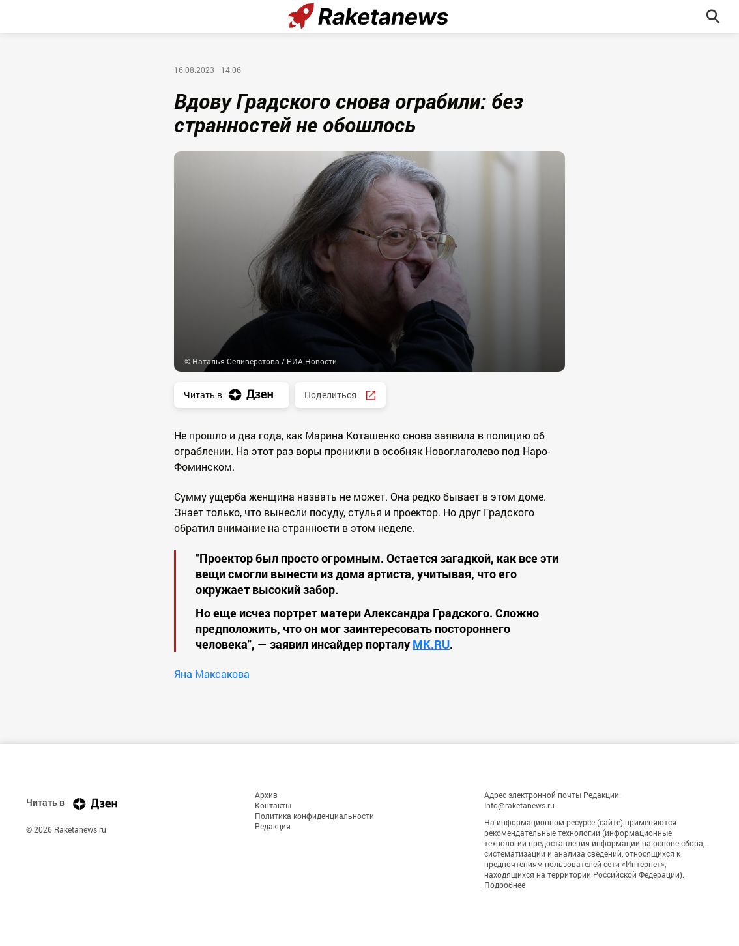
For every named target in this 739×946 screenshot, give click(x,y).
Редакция (273, 826)
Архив (266, 795)
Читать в (232, 394)
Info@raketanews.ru (519, 805)
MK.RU (431, 644)
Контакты (273, 805)
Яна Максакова (212, 674)
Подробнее (504, 884)
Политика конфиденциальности (314, 815)
